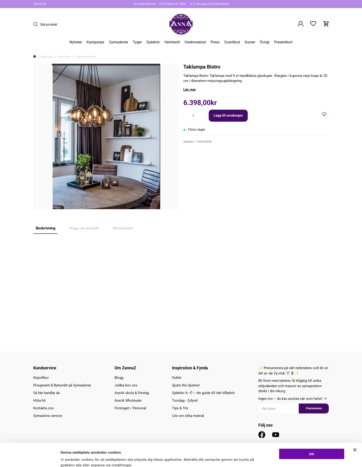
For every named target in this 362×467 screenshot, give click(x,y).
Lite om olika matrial (188, 416)
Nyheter (75, 42)
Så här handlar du (46, 393)
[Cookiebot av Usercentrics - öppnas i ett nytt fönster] (30, 458)
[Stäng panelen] (354, 427)
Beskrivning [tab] (45, 228)
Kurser (250, 42)
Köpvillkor (41, 378)
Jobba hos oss (126, 385)
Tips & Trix (39, 4)
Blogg (119, 378)
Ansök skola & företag (132, 393)
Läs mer (189, 89)
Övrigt (264, 42)
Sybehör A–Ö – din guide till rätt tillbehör (203, 393)
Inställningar (251, 458)
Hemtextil (172, 42)
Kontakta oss (43, 408)
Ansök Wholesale (128, 400)
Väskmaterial (195, 42)
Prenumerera (314, 408)
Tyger (137, 42)
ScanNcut (232, 42)
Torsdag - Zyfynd (184, 400)
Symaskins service (47, 416)
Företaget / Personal (130, 408)
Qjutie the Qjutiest (186, 385)
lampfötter (64, 56)
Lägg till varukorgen (228, 115)
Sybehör (153, 42)
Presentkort (283, 42)
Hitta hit (39, 400)
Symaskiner (118, 42)
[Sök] (36, 24)
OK (311, 432)
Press (215, 42)
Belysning (47, 56)
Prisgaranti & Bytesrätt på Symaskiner (62, 385)
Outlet (176, 378)
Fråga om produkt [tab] (84, 228)
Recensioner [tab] (123, 228)
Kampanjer (95, 42)
